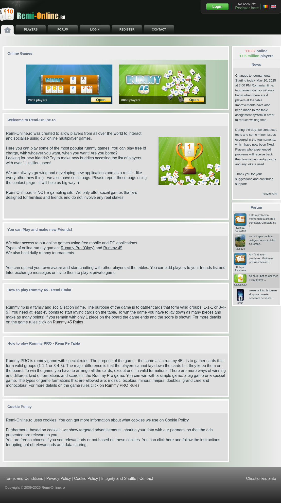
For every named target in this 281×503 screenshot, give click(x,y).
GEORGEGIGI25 (244, 283)
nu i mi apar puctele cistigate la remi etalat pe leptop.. (262, 240)
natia (240, 301)
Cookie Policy (177, 420)
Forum (256, 207)
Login (217, 6)
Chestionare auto (261, 478)
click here (165, 440)
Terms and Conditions (24, 478)
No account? (247, 6)
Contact (146, 478)
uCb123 (240, 247)
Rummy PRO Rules (122, 385)
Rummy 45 (112, 248)
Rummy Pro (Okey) (77, 248)
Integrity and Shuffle (118, 478)
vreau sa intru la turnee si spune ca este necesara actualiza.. (263, 294)
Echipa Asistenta (240, 227)
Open (100, 100)
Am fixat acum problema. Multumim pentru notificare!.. (261, 258)
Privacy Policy (58, 478)
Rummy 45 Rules (68, 322)
